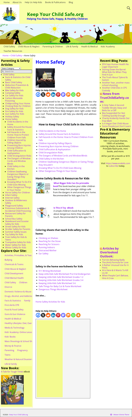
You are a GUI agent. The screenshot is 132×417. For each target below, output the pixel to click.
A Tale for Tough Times (12, 371)
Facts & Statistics (13, 300)
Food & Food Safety (14, 309)
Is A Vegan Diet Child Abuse (115, 123)
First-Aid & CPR (12, 305)
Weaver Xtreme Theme (121, 414)
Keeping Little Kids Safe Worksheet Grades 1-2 (61, 277)
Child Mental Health (14, 278)
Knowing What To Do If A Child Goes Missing (60, 168)
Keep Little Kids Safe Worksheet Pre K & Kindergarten (64, 274)
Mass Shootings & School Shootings (22, 341)
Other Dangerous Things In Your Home (58, 171)
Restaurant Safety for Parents (15, 214)
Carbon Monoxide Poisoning (14, 99)
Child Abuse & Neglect (28, 46)
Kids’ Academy (108, 46)
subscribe (113, 165)
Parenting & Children (53, 46)
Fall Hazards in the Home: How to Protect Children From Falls (18, 135)
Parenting (9, 350)
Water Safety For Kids (15, 245)
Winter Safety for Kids (15, 247)
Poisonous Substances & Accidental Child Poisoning (18, 209)
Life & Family (72, 46)
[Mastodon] (63, 94)
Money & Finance (13, 345)
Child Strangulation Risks (51, 152)
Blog (71, 2)
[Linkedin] (53, 94)
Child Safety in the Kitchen (51, 158)
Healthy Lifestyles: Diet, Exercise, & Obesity (25, 323)
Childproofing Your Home (17, 103)
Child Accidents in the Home (52, 131)
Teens (7, 354)
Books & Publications (55, 2)
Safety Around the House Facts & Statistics (59, 134)
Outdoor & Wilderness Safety (16, 201)
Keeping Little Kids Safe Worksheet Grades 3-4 (61, 280)
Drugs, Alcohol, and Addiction (19, 296)
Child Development (14, 273)
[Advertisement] (50, 358)
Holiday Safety (12, 116)
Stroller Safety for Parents (17, 229)
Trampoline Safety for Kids (18, 242)
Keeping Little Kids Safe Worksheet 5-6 (57, 283)
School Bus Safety (13, 218)
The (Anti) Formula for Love (115, 262)
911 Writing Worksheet (50, 270)
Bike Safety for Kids (14, 90)
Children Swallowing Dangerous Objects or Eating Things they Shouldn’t (18, 175)
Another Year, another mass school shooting (116, 84)
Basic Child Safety (13, 82)
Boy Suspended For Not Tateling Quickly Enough (113, 114)
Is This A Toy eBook (63, 207)
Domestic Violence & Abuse (18, 291)
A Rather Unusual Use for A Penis (115, 266)
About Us (17, 2)
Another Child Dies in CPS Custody (114, 89)
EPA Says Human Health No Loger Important (115, 65)
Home (7, 2)
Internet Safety (12, 197)
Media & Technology (14, 327)
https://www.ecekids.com (118, 163)
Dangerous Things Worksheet (53, 289)
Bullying (8, 259)
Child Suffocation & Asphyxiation (54, 149)
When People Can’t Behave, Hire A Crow (115, 276)
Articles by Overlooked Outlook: (109, 252)
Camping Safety (12, 92)
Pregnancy (22, 350)
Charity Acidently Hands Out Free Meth (115, 119)
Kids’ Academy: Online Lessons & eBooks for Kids (28, 332)
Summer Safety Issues (16, 231)
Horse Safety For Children (17, 192)
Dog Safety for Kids (14, 108)
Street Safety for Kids (15, 226)
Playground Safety (14, 205)
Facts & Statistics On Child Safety (17, 78)
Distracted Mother (48, 250)
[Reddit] (48, 94)
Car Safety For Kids (14, 95)
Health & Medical (89, 46)
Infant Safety (11, 195)
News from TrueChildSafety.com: (114, 97)
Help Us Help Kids (33, 2)
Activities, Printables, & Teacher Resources (25, 255)
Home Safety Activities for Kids (50, 301)
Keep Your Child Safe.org (55, 14)
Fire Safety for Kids (14, 111)
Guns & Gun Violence (15, 314)
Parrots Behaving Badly (113, 259)
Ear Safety (43, 253)
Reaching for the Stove (50, 241)
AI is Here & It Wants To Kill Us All (115, 271)
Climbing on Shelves (48, 238)
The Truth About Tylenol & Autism (115, 78)
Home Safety (11, 119)
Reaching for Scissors (49, 244)
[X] (43, 94)
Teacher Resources (13, 51)
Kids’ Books (10, 336)
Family (27, 300)
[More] (78, 94)
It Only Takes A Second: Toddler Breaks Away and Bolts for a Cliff (114, 108)
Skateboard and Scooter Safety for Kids (17, 222)
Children (23, 282)
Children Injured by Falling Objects (55, 143)
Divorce (8, 287)
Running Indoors (47, 247)
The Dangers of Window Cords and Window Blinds (63, 155)
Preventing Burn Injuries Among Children (59, 146)
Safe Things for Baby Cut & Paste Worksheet (60, 286)
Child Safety (9, 46)
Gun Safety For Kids (14, 113)
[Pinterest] (58, 94)
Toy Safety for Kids (14, 234)
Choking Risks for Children (18, 106)
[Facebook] (38, 94)
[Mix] (68, 94)
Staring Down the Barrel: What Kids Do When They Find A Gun (114, 72)
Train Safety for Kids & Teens (16, 238)
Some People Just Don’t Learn (116, 126)
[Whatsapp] (73, 94)
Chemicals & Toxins (14, 264)
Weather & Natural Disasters (19, 359)
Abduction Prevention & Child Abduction (16, 86)
